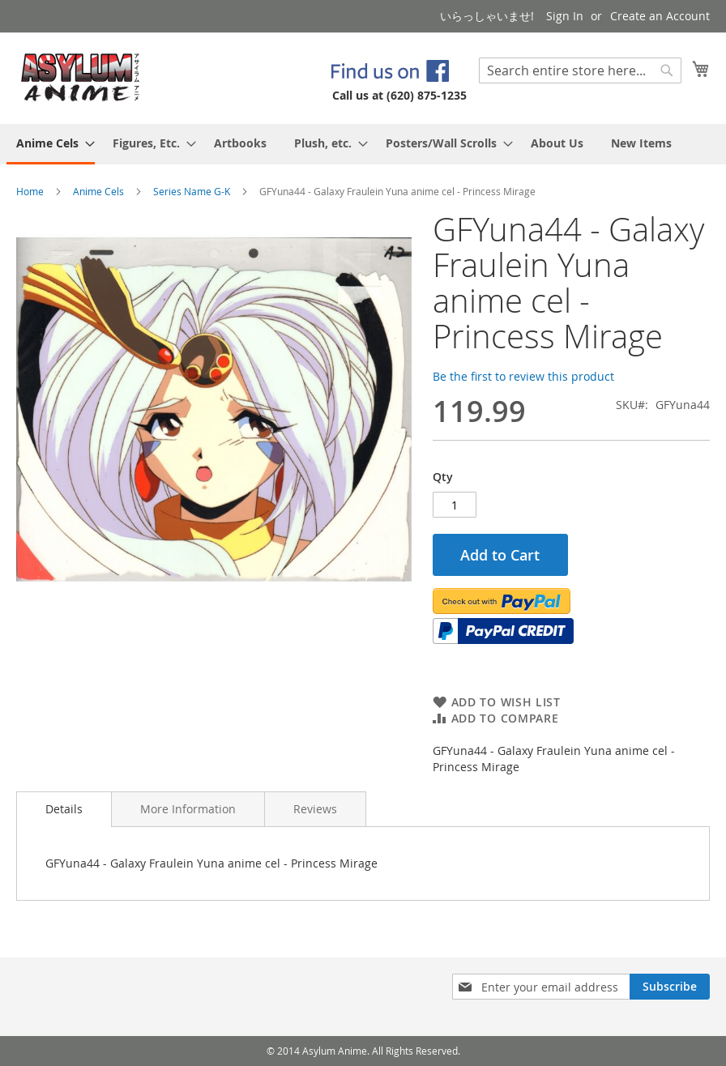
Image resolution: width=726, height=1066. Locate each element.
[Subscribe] (670, 987)
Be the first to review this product (523, 376)
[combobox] (580, 70)
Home (30, 191)
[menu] (363, 144)
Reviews (315, 809)
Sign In (564, 15)
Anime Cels (98, 191)
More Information (188, 809)
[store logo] (80, 77)
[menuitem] (50, 144)
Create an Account (660, 15)
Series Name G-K (191, 191)
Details (64, 809)
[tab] (64, 809)
